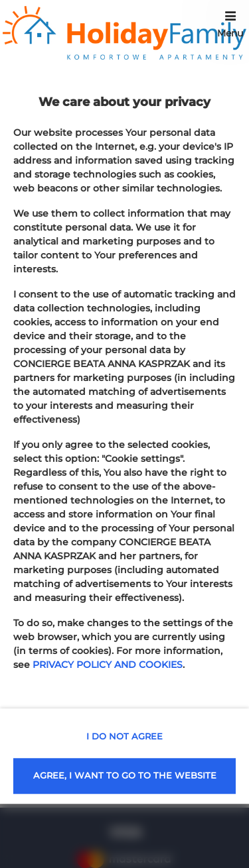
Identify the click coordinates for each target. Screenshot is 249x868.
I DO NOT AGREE (124, 736)
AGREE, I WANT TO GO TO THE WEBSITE (124, 775)
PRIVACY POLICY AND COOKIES (108, 665)
